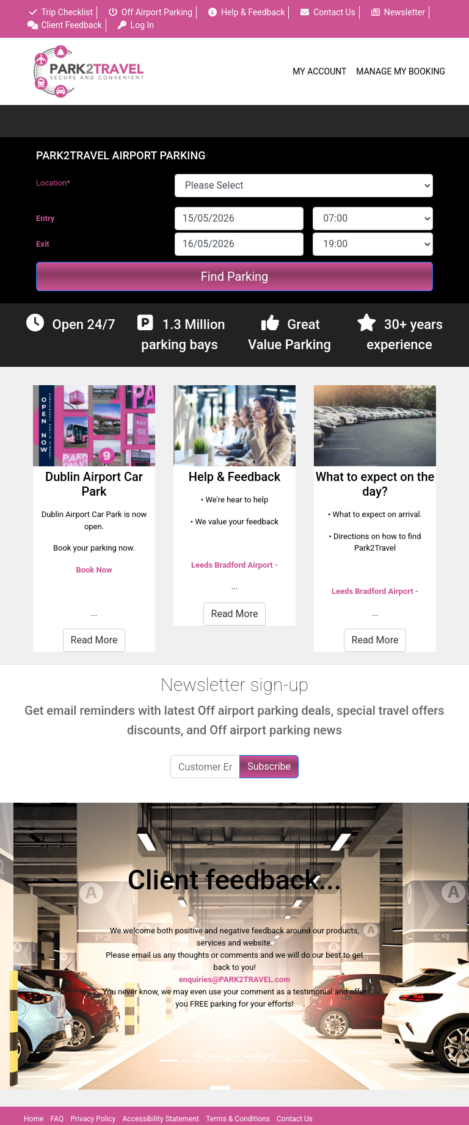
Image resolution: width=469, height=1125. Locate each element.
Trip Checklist (60, 12)
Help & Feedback (246, 12)
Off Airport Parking (149, 12)
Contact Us (327, 12)
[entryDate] (239, 218)
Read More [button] (94, 640)
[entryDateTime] (373, 218)
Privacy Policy (92, 1119)
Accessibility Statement (161, 1119)
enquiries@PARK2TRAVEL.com (235, 979)
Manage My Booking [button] (400, 71)
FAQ (57, 1119)
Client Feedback (64, 25)
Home (33, 1119)
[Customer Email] (205, 766)
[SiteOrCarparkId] (304, 185)
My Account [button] (319, 71)
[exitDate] (239, 244)
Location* (53, 182)
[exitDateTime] (373, 244)
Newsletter (397, 12)
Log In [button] (135, 25)
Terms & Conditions (238, 1119)
